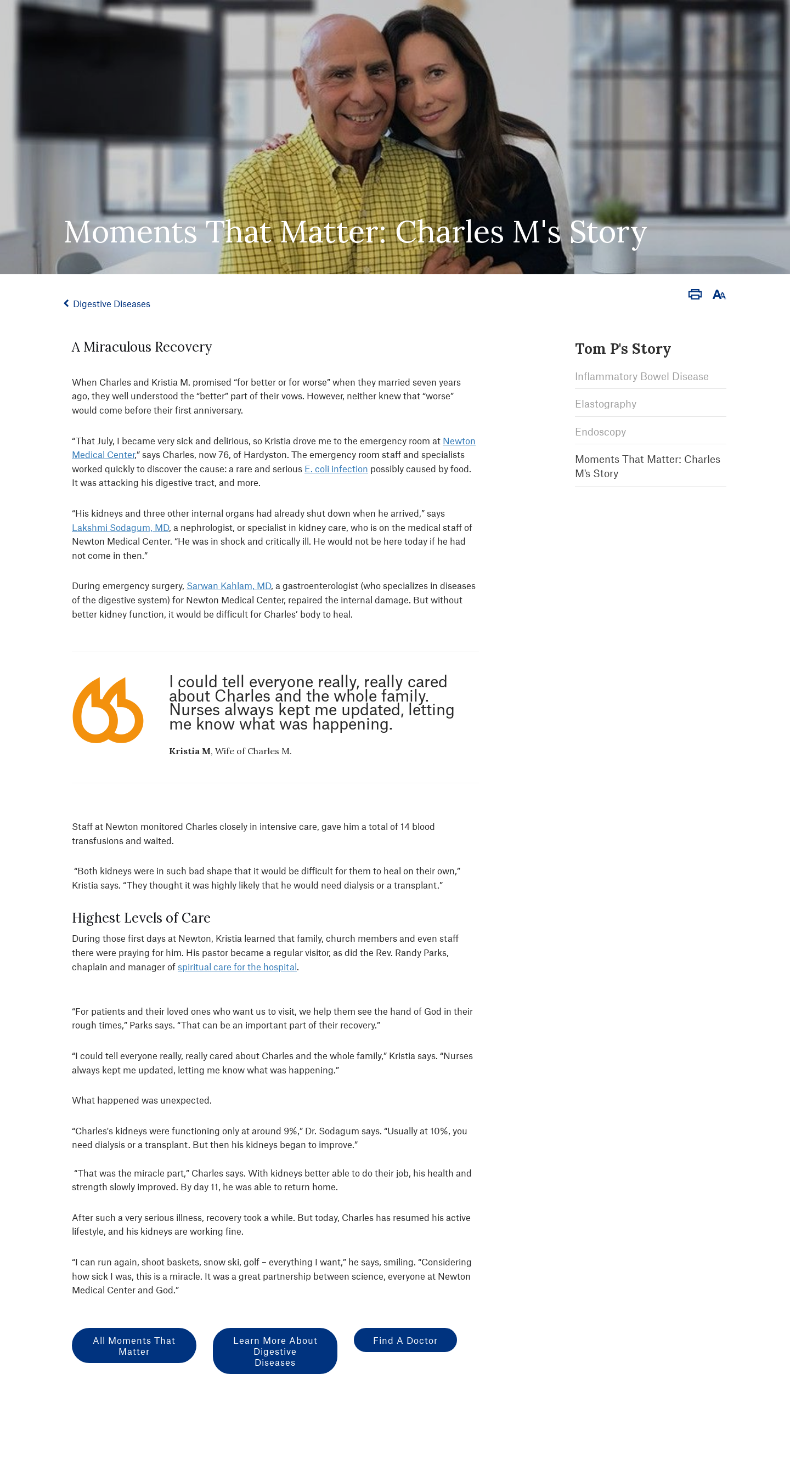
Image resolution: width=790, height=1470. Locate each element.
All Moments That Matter (134, 1345)
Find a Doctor (405, 1340)
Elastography (605, 403)
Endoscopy (600, 431)
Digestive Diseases (111, 303)
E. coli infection (336, 468)
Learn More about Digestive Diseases (275, 1351)
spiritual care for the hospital (237, 966)
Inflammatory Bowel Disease (642, 376)
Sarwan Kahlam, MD (229, 585)
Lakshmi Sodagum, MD (120, 527)
